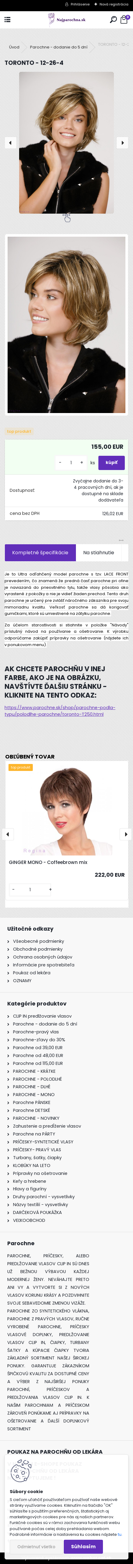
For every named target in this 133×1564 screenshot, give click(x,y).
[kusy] (71, 463)
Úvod (14, 47)
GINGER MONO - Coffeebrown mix (48, 862)
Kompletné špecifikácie (40, 552)
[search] (113, 19)
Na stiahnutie (98, 552)
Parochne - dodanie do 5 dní (58, 47)
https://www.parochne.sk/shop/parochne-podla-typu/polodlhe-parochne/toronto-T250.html (60, 711)
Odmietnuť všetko (36, 1547)
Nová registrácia (114, 4)
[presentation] (11, 143)
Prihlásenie (80, 4)
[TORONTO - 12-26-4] (66, 143)
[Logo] (66, 20)
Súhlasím (83, 1546)
